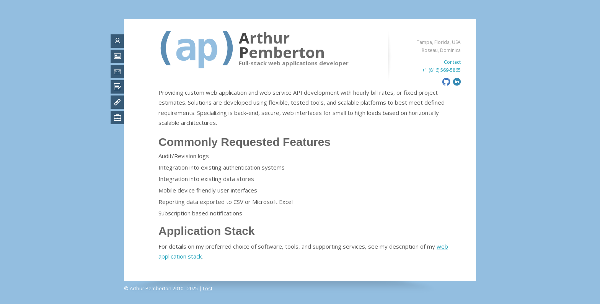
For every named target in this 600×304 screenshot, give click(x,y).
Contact (452, 62)
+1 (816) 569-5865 (441, 70)
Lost (207, 288)
